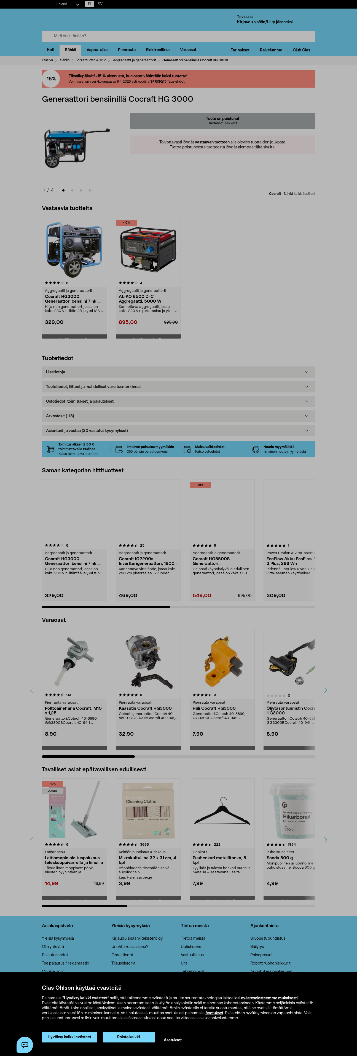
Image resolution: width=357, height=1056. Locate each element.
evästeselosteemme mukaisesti (269, 998)
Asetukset (214, 1013)
